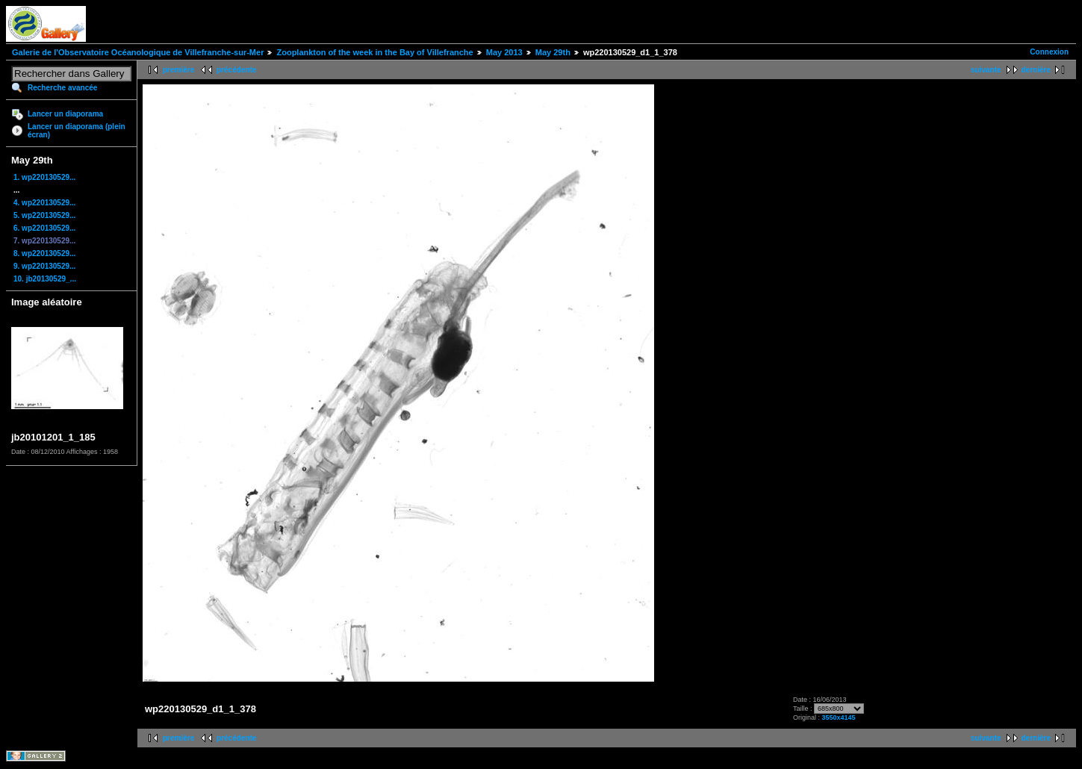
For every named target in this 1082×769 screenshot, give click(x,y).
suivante (986, 70)
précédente (236, 70)
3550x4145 (838, 717)
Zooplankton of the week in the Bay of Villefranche (374, 52)
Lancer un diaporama (65, 114)
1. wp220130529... (44, 177)
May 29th (552, 52)
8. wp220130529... (44, 253)
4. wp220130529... (44, 203)
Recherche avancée (62, 88)
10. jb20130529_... (44, 279)
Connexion (1049, 52)
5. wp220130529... (44, 215)
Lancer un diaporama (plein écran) (76, 130)
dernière (1036, 70)
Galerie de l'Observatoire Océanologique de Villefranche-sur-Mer (138, 52)
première (178, 70)
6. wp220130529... (44, 228)
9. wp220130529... (44, 266)
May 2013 (504, 52)
